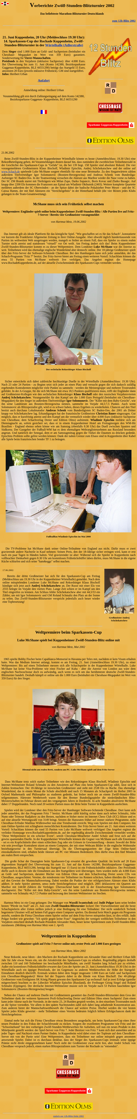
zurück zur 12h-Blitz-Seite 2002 (68, 1116)
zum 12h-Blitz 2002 (124, 20)
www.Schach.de (10, 171)
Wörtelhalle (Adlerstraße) (64, 45)
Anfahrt (44, 80)
